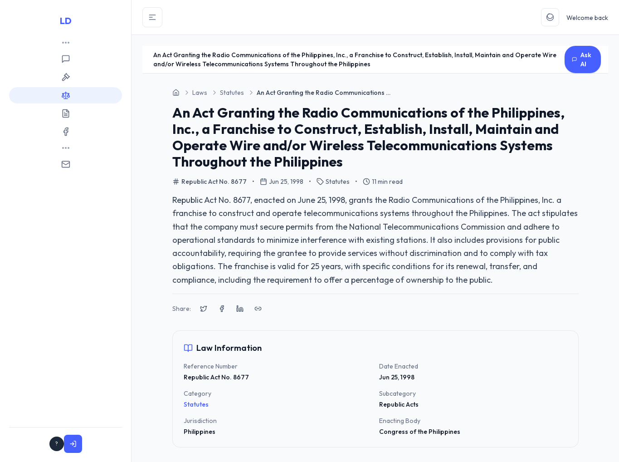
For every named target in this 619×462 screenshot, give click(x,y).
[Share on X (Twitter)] (203, 308)
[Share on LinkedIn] (240, 308)
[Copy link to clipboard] (258, 308)
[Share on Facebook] (221, 308)
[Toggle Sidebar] (152, 17)
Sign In (101, 444)
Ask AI (581, 59)
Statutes (196, 404)
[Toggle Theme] (550, 17)
